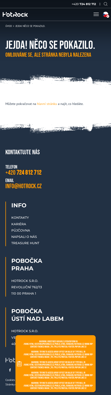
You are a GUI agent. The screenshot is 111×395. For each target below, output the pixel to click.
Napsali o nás (24, 237)
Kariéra (18, 224)
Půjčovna (20, 230)
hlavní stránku (47, 104)
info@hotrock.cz (23, 186)
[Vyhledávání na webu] (105, 4)
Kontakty (20, 217)
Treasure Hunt (25, 243)
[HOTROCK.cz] (15, 14)
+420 (84, 4)
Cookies (10, 380)
